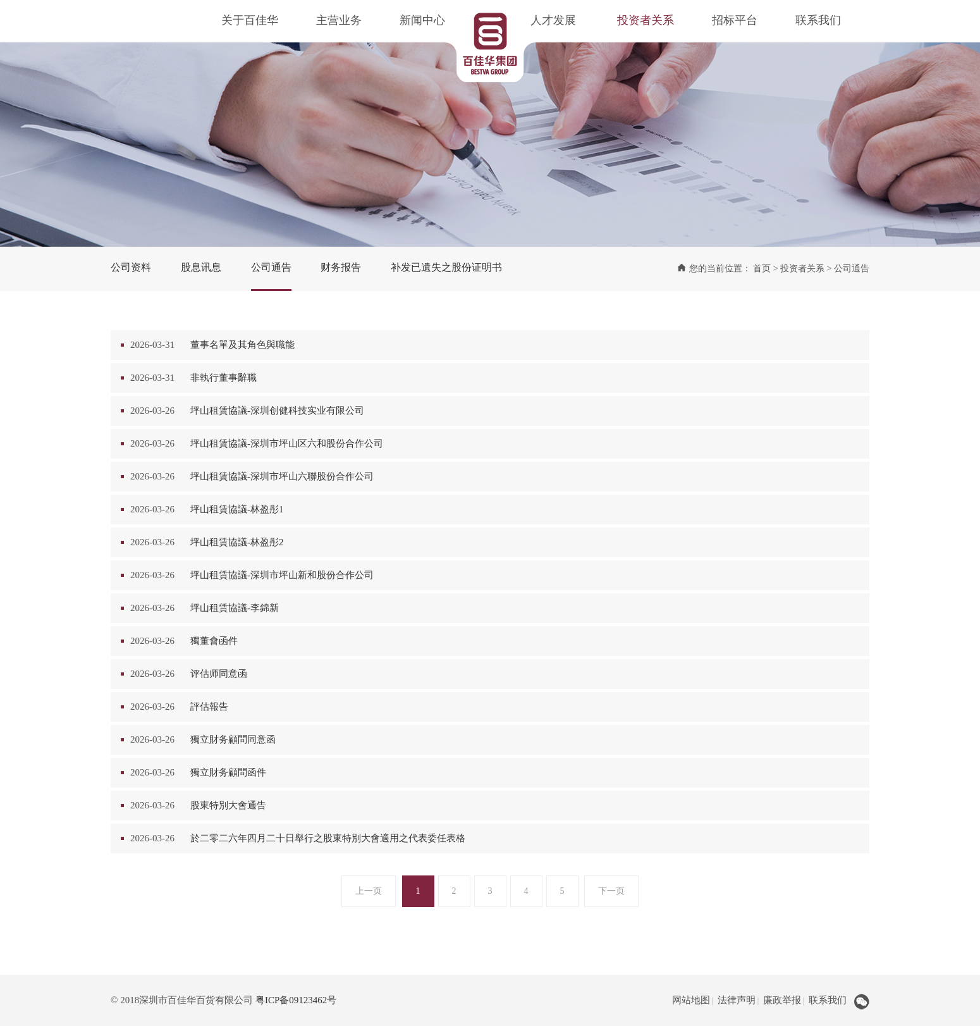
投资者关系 (645, 20)
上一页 (368, 891)
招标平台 (734, 20)
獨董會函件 (214, 641)
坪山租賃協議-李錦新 (234, 608)
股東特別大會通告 (228, 805)
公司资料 (131, 267)
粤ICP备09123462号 (295, 1000)
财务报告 (341, 267)
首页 (762, 268)
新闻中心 (422, 20)
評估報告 (209, 707)
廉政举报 (782, 1000)
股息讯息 (201, 267)
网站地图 (691, 1000)
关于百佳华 (249, 20)
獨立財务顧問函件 (228, 772)
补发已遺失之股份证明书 (446, 267)
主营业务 (339, 20)
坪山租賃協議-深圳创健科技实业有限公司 (277, 410)
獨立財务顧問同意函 (233, 739)
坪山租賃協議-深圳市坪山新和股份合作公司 (282, 575)
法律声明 (737, 1000)
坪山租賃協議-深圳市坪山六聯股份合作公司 (282, 476)
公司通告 (271, 267)
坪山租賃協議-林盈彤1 (237, 509)
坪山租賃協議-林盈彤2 (237, 542)
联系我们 (818, 20)
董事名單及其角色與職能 (242, 345)
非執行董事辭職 (223, 378)
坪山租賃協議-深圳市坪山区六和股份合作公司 (286, 443)
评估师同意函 (218, 674)
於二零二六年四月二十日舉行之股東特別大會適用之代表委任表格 (327, 838)
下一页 (611, 891)
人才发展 (553, 20)
